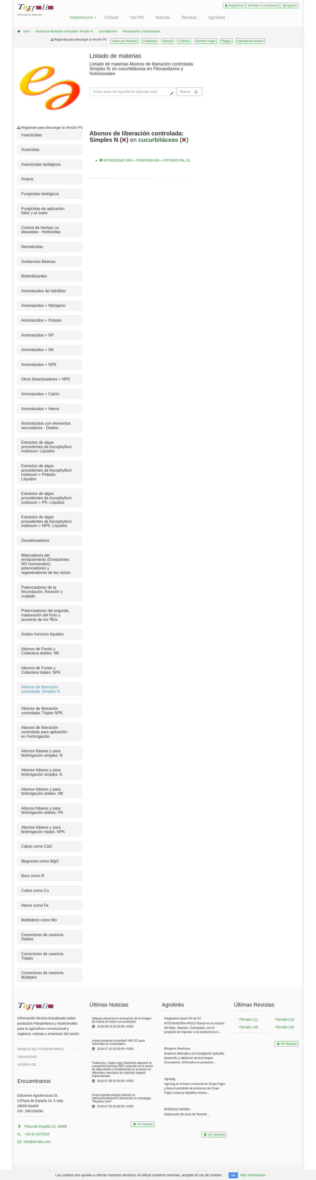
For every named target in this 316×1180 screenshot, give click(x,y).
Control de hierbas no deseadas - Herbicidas (40, 230)
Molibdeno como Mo (39, 920)
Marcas (168, 41)
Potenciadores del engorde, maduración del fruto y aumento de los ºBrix (45, 615)
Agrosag (169, 1079)
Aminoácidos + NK (37, 350)
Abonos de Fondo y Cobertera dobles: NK (40, 651)
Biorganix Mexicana (177, 1048)
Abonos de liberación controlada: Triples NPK (42, 710)
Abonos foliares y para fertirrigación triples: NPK (43, 829)
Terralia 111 (248, 1019)
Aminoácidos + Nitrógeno (43, 305)
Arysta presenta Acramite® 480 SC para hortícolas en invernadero (118, 1042)
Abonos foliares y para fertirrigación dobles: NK (42, 791)
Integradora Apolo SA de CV (182, 1018)
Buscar (189, 92)
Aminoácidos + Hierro (40, 409)
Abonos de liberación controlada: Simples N (64, 31)
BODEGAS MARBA (177, 1109)
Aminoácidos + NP (37, 335)
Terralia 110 (284, 1019)
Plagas (226, 41)
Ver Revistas (286, 1044)
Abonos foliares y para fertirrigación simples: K (41, 772)
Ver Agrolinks (214, 1134)
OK (233, 1175)
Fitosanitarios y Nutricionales (141, 31)
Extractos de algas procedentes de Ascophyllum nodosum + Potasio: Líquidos (46, 472)
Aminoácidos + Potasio (41, 320)
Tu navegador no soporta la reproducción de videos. (247, 71)
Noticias (162, 17)
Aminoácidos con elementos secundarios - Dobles (46, 425)
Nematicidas (32, 247)
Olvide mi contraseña (263, 5)
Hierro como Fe (34, 905)
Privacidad (27, 1057)
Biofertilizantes (34, 276)
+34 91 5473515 (33, 1134)
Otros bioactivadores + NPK (45, 379)
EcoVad (111, 17)
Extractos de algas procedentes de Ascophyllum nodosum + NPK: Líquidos (46, 521)
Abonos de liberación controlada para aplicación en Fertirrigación (44, 731)
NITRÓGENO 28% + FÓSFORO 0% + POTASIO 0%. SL (145, 160)
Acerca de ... (29, 1064)
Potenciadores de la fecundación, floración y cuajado (42, 591)
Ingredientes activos (250, 41)
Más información (253, 1175)
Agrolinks (216, 17)
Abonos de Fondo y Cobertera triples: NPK (41, 670)
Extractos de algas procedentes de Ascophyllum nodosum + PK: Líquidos (46, 497)
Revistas (189, 17)
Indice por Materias (124, 41)
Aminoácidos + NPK (39, 364)
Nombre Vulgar (206, 41)
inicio (26, 31)
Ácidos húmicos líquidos (42, 634)
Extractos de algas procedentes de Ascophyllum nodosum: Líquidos (46, 446)
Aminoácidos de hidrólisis (43, 291)
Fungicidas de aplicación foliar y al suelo (42, 211)
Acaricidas (30, 150)
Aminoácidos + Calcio (40, 394)
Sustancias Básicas (38, 261)
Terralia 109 (248, 1027)
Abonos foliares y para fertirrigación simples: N (41, 753)
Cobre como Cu (35, 890)
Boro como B (32, 876)
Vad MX (137, 17)
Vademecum (81, 17)
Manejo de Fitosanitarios (41, 1049)
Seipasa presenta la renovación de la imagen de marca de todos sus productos (121, 1020)
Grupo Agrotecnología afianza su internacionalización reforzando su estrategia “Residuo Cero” (121, 1098)
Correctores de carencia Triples (42, 956)
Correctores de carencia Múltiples (42, 975)
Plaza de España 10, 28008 (42, 1126)
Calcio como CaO (36, 846)
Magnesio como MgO (40, 861)
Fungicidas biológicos (40, 194)
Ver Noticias (142, 1124)
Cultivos (184, 41)
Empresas (150, 41)
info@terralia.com (34, 1142)
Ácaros (27, 179)
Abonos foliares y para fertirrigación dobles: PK (42, 810)
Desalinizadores (35, 540)
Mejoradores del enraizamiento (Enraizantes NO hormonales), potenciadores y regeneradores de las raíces (45, 564)
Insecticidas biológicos (40, 164)
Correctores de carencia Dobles (42, 937)
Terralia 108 (284, 1027)
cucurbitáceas (108, 31)
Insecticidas (31, 135)
